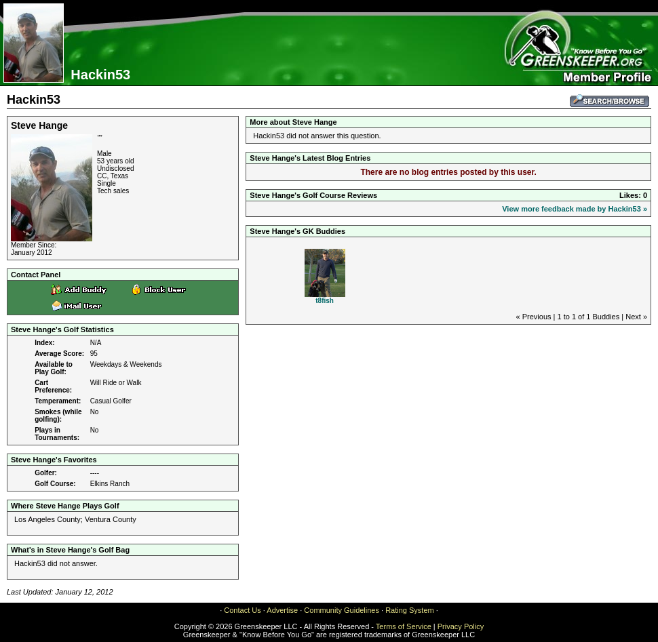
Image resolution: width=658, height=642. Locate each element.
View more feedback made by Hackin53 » (574, 209)
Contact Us (242, 610)
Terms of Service (403, 626)
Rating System (409, 610)
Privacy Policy (461, 626)
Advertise (282, 610)
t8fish (324, 300)
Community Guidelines (341, 610)
